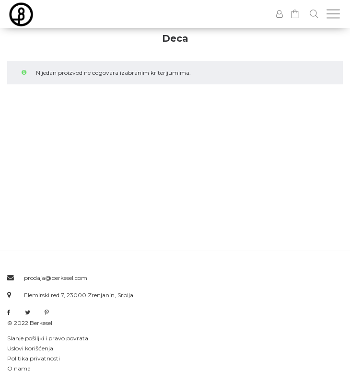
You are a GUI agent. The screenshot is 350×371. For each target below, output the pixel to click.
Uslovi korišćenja (30, 348)
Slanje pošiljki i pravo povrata (47, 338)
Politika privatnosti (33, 358)
